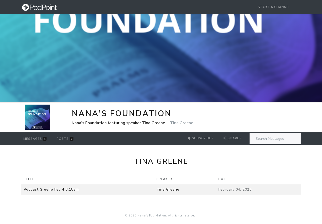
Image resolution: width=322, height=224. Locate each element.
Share (231, 138)
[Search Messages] (275, 138)
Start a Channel (274, 7)
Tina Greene (167, 189)
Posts (65, 139)
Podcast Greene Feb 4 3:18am (51, 189)
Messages (35, 139)
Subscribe (199, 138)
